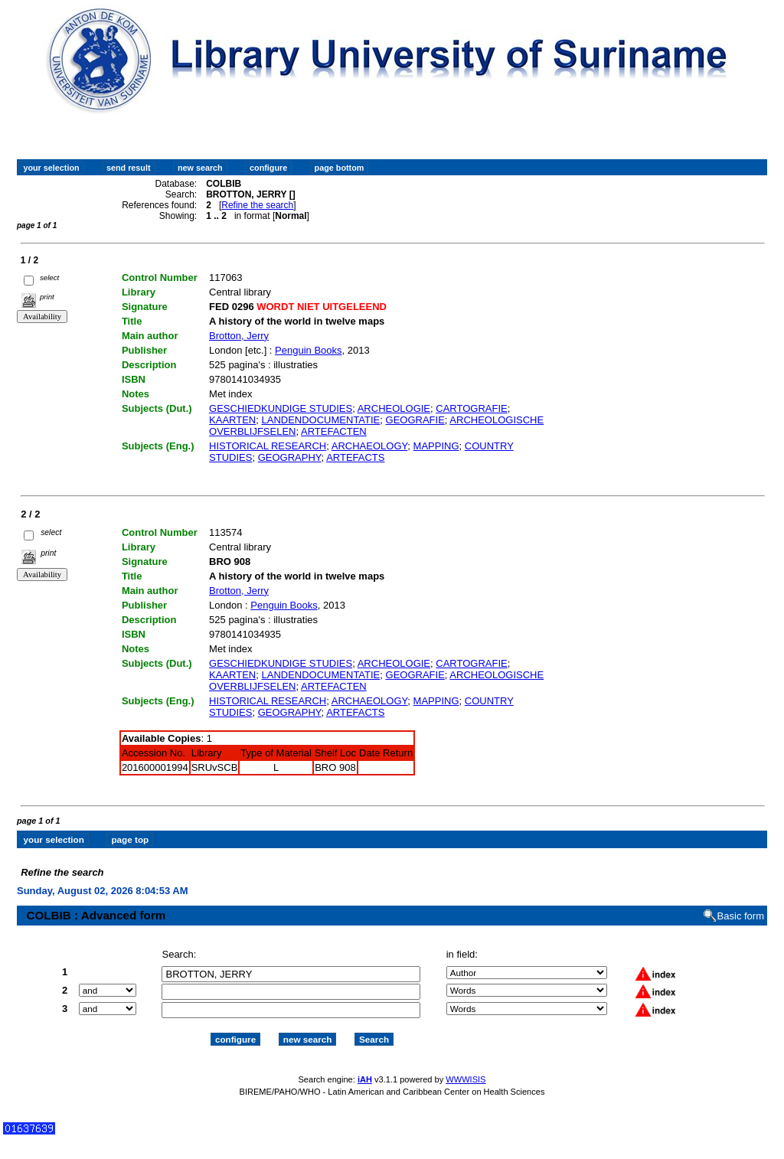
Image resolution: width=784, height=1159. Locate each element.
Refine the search (257, 205)
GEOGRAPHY (290, 457)
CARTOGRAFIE (471, 408)
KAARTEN (232, 420)
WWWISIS (465, 1065)
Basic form (740, 903)
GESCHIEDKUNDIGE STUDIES (280, 408)
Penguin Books (308, 350)
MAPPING (436, 446)
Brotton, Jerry (239, 335)
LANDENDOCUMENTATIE (320, 420)
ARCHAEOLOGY (370, 446)
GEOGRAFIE (415, 420)
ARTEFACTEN (334, 431)
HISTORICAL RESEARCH (267, 446)
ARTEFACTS (355, 457)
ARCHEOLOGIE (394, 408)
